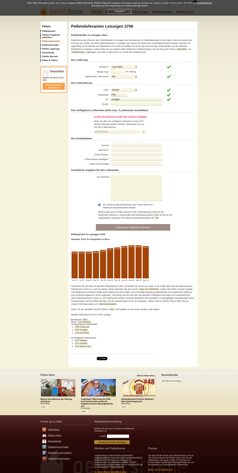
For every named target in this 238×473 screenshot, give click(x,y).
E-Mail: (103, 436)
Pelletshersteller (50, 45)
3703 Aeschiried (82, 333)
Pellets (46, 26)
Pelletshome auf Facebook (59, 453)
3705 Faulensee (82, 327)
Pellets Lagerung (51, 49)
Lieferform (104, 67)
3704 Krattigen (81, 330)
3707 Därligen (81, 340)
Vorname (105, 145)
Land (106, 90)
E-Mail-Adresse (101, 155)
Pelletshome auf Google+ (59, 458)
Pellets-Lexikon (54, 435)
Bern (112, 309)
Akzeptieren (120, 11)
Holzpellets (181, 49)
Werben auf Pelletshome (109, 448)
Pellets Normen (50, 56)
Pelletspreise (48, 31)
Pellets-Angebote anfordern (51, 36)
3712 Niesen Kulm (83, 346)
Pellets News (53, 429)
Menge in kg (103, 72)
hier (157, 218)
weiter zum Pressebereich (160, 469)
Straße (105, 104)
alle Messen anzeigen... (172, 381)
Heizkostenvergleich (108, 304)
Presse (152, 448)
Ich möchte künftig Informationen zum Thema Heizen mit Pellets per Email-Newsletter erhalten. (128, 206)
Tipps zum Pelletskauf (149, 289)
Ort (107, 99)
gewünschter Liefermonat (97, 76)
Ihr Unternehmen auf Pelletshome (110, 472)
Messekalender (54, 441)
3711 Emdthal (81, 343)
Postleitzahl (103, 95)
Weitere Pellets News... (147, 376)
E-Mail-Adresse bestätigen (97, 159)
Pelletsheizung (78, 52)
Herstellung (48, 52)
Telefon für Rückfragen (99, 164)
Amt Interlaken (84, 322)
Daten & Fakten (50, 60)
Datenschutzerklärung (202, 3)
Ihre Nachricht (103, 177)
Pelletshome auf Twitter (58, 447)
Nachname (103, 150)
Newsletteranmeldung (107, 421)
